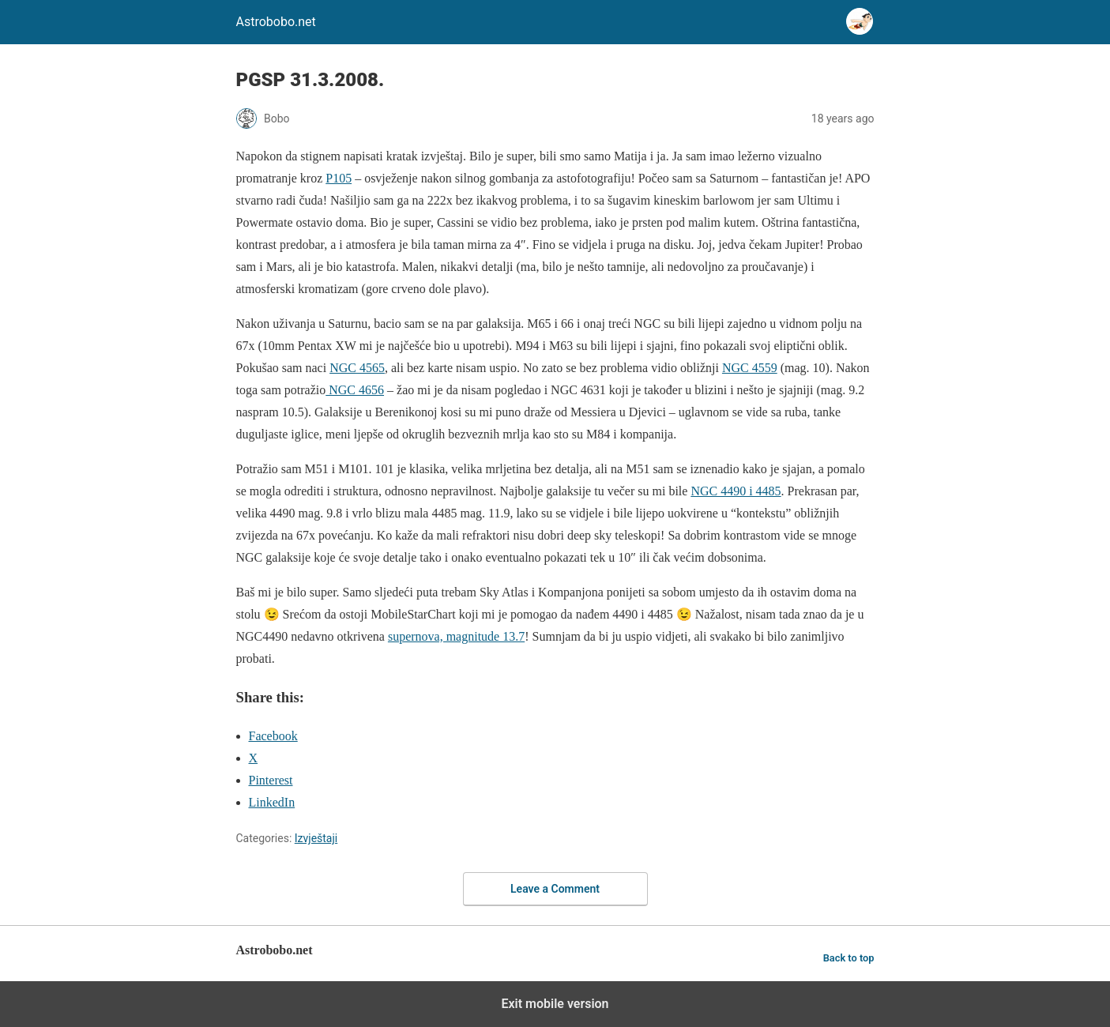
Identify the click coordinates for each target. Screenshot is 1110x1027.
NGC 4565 (357, 367)
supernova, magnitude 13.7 (456, 636)
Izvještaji (316, 838)
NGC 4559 (749, 367)
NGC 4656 (354, 390)
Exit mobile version (554, 1003)
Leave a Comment (555, 888)
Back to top (849, 958)
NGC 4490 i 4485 (735, 491)
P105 (338, 178)
